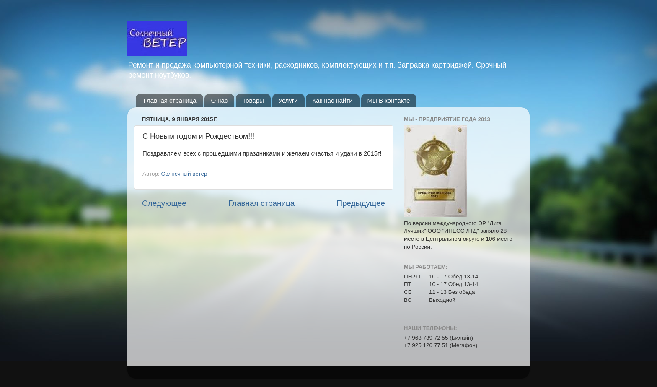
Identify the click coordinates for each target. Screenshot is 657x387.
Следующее (164, 203)
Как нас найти (332, 100)
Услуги (288, 100)
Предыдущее (360, 203)
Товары (253, 100)
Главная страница (170, 100)
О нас (219, 100)
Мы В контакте (388, 100)
